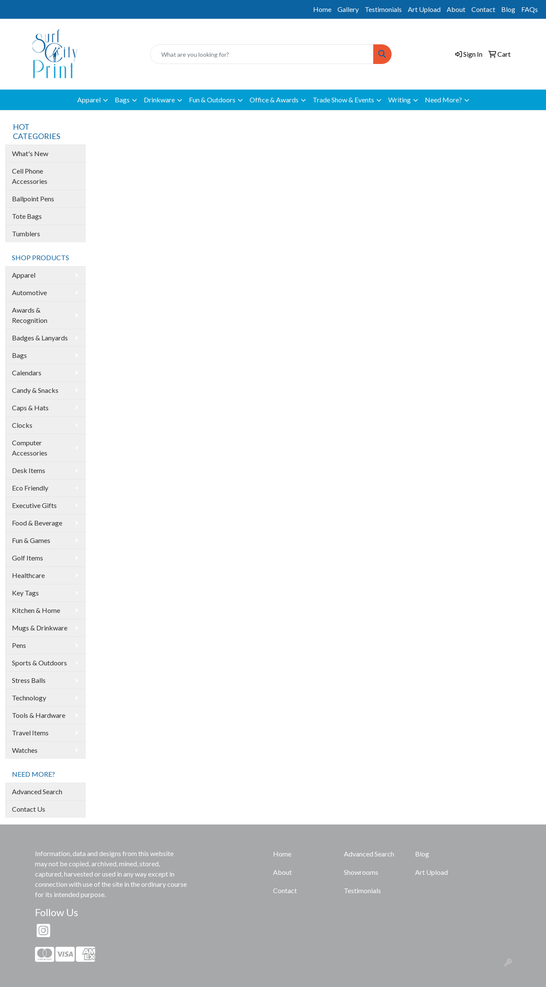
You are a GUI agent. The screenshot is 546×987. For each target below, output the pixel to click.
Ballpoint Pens (33, 198)
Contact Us (28, 809)
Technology (29, 698)
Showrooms (361, 872)
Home (322, 9)
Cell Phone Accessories (29, 176)
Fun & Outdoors (212, 100)
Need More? (443, 100)
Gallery (348, 9)
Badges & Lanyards (40, 338)
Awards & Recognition (29, 315)
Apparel (89, 100)
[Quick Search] (262, 54)
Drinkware (159, 100)
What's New (30, 153)
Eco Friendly (30, 488)
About (456, 9)
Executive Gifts (34, 505)
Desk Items (28, 470)
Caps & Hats (30, 408)
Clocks (22, 425)
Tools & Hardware (38, 715)
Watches (25, 750)
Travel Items (30, 733)
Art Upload (424, 9)
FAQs (529, 9)
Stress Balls (29, 680)
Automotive (29, 292)
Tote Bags (27, 216)
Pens (19, 645)
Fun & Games (31, 540)
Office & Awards (274, 100)
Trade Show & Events (343, 100)
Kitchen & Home (36, 610)
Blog (508, 9)
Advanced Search (37, 791)
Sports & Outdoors (39, 663)
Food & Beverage (37, 523)
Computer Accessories (29, 447)
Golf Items (27, 558)
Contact (483, 9)
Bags (122, 100)
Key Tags (25, 593)
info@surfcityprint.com (53, 9)
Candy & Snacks (35, 390)
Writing (399, 100)
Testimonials (383, 9)
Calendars (26, 373)
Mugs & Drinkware (39, 628)
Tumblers (26, 233)
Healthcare (28, 575)
